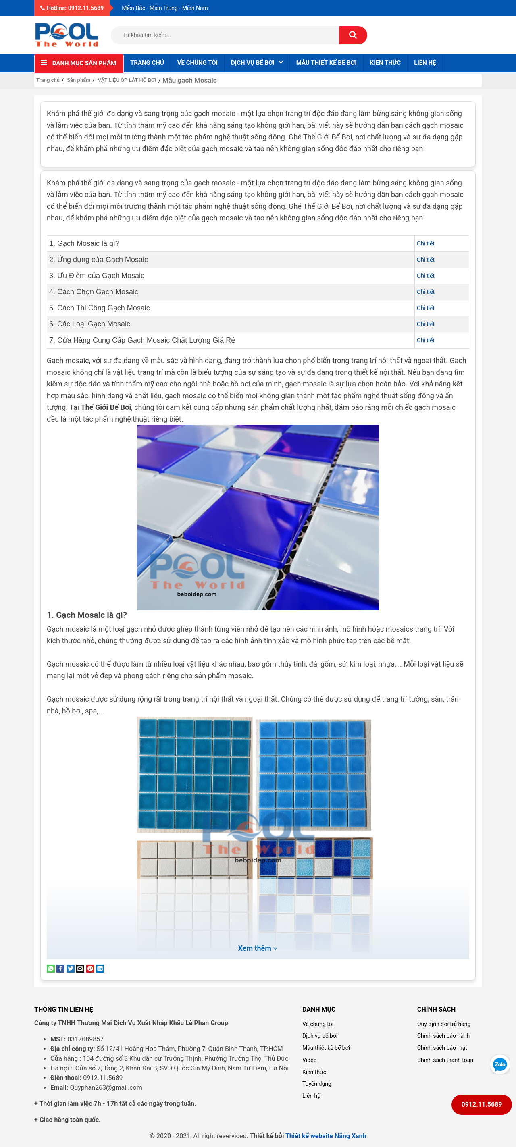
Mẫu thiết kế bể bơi (326, 62)
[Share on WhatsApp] (51, 968)
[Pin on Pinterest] (90, 968)
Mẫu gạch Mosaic (189, 80)
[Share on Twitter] (71, 968)
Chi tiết (426, 243)
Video (309, 1060)
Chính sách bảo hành (443, 1036)
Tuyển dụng (316, 1084)
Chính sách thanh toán (445, 1060)
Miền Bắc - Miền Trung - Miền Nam (165, 8)
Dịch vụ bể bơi (319, 1036)
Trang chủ (147, 62)
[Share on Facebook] (60, 968)
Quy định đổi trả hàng (443, 1024)
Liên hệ (425, 62)
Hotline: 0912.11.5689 (72, 8)
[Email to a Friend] (80, 968)
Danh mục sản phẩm (84, 63)
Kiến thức (385, 62)
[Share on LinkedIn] (100, 968)
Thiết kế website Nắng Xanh (325, 1136)
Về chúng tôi (197, 62)
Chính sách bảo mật (442, 1048)
